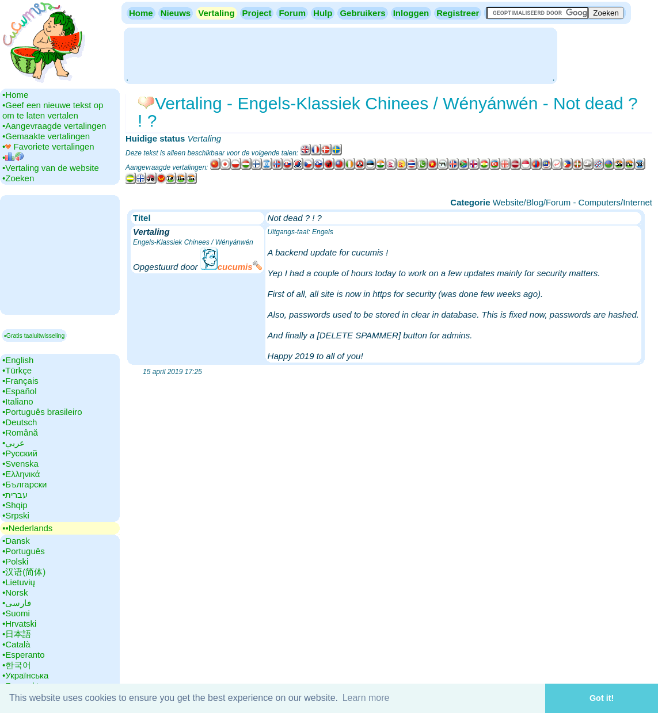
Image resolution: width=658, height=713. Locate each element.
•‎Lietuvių (18, 582)
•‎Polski (15, 561)
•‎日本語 (16, 634)
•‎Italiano (17, 401)
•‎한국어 (16, 665)
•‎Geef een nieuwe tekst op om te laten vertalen (52, 110)
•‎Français (20, 381)
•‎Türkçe (17, 370)
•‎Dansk (16, 541)
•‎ (13, 157)
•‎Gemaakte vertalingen (46, 136)
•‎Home (15, 95)
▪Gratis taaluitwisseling (34, 335)
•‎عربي (13, 443)
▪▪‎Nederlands (27, 528)
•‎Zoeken (18, 178)
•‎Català (16, 644)
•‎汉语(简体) (23, 572)
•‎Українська (25, 675)
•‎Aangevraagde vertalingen (54, 126)
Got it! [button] (601, 698)
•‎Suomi (16, 613)
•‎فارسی (16, 603)
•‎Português (23, 551)
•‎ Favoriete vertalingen (48, 146)
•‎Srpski (15, 515)
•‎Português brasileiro (42, 412)
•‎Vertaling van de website (50, 168)
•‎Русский (19, 453)
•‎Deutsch (19, 422)
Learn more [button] (366, 698)
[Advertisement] (340, 55)
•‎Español (19, 391)
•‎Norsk (15, 592)
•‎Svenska (20, 463)
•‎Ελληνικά (21, 474)
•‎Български (24, 484)
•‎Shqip (15, 505)
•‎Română (20, 432)
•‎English (17, 360)
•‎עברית (15, 495)
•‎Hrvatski (19, 623)
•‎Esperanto (23, 654)
